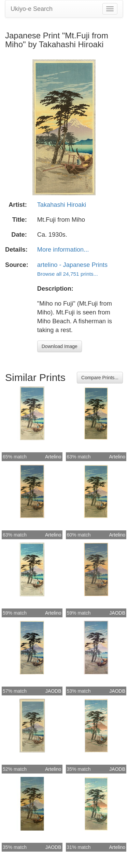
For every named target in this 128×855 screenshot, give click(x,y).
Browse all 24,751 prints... (67, 274)
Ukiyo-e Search (32, 8)
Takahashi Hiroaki (61, 204)
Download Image (59, 346)
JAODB (117, 613)
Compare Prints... (99, 377)
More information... (63, 249)
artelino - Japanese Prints (72, 264)
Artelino (53, 456)
